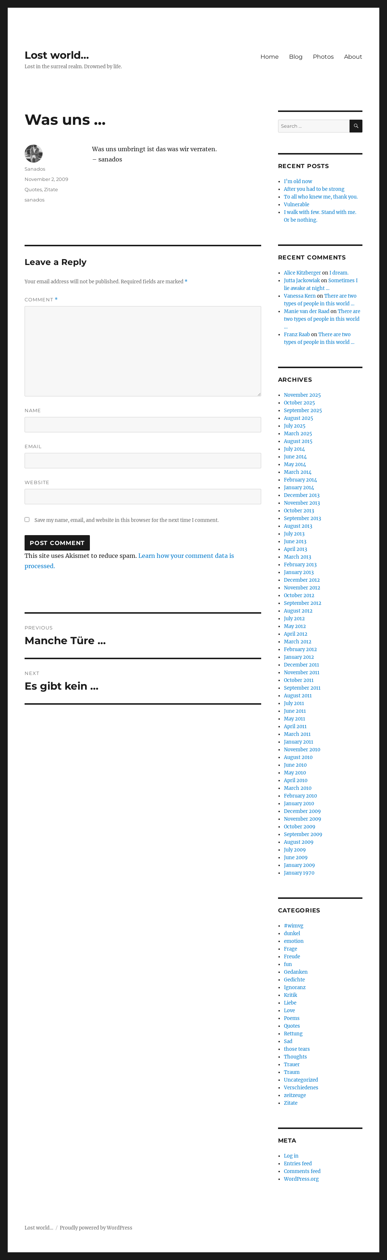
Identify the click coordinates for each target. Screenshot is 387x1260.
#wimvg (293, 926)
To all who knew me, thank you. (321, 197)
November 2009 (302, 819)
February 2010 (300, 796)
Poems (292, 1018)
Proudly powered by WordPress (96, 1228)
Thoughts (295, 1057)
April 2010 (295, 780)
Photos (323, 56)
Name (33, 410)
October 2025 (299, 403)
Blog (296, 56)
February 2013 (300, 565)
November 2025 (302, 395)
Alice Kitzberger (302, 273)
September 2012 (302, 603)
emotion (294, 941)
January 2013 (299, 572)
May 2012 (295, 626)
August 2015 (298, 441)
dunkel (292, 933)
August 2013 (298, 526)
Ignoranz (295, 987)
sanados (34, 200)
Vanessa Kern (300, 296)
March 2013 (297, 557)
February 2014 (300, 480)
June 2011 (295, 711)
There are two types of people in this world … (322, 319)
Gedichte (294, 980)
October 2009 (299, 827)
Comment (41, 300)
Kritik (290, 995)
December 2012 (302, 580)
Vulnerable (296, 204)
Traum (292, 1072)
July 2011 (294, 703)
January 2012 (299, 657)
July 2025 (295, 426)
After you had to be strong (314, 189)
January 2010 (299, 803)
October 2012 (299, 595)
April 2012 (295, 634)
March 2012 (297, 642)
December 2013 (302, 495)
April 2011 (295, 726)
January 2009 (299, 865)
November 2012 (302, 588)
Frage (290, 949)
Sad (288, 1041)
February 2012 (300, 649)
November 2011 (302, 672)
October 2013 (299, 511)
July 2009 (295, 850)
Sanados (35, 169)
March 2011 (297, 734)
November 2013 (302, 503)
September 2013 (302, 518)
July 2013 (294, 534)
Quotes (33, 189)
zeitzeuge (295, 1095)
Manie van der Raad (306, 311)
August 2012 (298, 611)
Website (37, 482)
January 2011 (298, 742)
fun (288, 964)
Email (33, 446)
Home (269, 56)
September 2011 (302, 688)
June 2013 (295, 541)
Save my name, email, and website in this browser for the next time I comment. (126, 520)
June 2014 (295, 457)
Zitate (51, 189)
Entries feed (298, 1164)
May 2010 (295, 773)
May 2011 (294, 719)
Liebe (290, 1003)
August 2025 (298, 418)
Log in (291, 1156)
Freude (292, 957)
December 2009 (302, 811)
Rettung (293, 1034)
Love (289, 1010)
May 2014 (295, 464)
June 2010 (295, 765)
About (353, 56)
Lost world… (57, 55)
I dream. (338, 273)
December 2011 (301, 665)
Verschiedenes (301, 1088)
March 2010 (297, 788)
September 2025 (303, 410)
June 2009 (296, 857)
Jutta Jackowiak (302, 280)
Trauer (292, 1064)
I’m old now (298, 181)
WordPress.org (301, 1179)
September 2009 (303, 834)
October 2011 (299, 680)
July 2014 (294, 449)
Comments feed (302, 1171)
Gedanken (296, 972)
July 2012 (294, 619)
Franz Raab (297, 334)
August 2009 (299, 842)
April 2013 (295, 549)
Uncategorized (301, 1080)
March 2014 (297, 472)
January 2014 (299, 487)
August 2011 (298, 696)
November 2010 (302, 750)
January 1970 (299, 873)
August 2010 (298, 757)
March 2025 (298, 434)
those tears (297, 1049)
